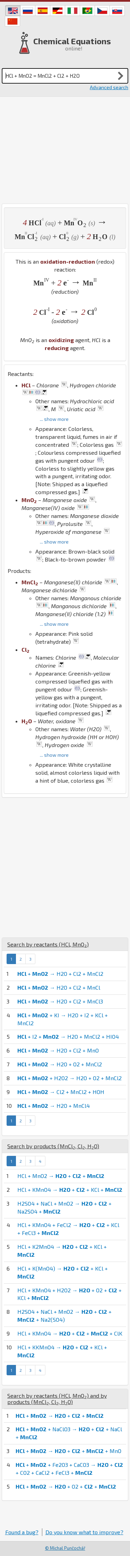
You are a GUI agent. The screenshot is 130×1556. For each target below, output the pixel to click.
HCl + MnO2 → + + (60, 1175)
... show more (54, 419)
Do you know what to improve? (84, 1532)
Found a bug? (21, 1532)
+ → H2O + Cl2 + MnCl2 (60, 973)
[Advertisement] (65, 150)
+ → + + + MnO (68, 1450)
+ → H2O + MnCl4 (53, 1105)
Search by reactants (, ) (48, 944)
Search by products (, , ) (53, 1146)
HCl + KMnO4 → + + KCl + (69, 1189)
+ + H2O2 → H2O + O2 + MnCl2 (69, 1078)
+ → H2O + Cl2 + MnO (58, 1050)
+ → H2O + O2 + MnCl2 (59, 1064)
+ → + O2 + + (66, 1486)
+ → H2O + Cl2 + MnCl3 (60, 1001)
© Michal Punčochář (65, 1548)
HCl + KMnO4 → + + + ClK (69, 1333)
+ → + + (60, 1415)
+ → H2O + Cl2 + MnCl (58, 987)
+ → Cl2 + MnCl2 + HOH (60, 1091)
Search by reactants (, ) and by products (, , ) (57, 1398)
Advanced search (109, 87)
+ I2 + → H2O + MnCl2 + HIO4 (68, 1036)
